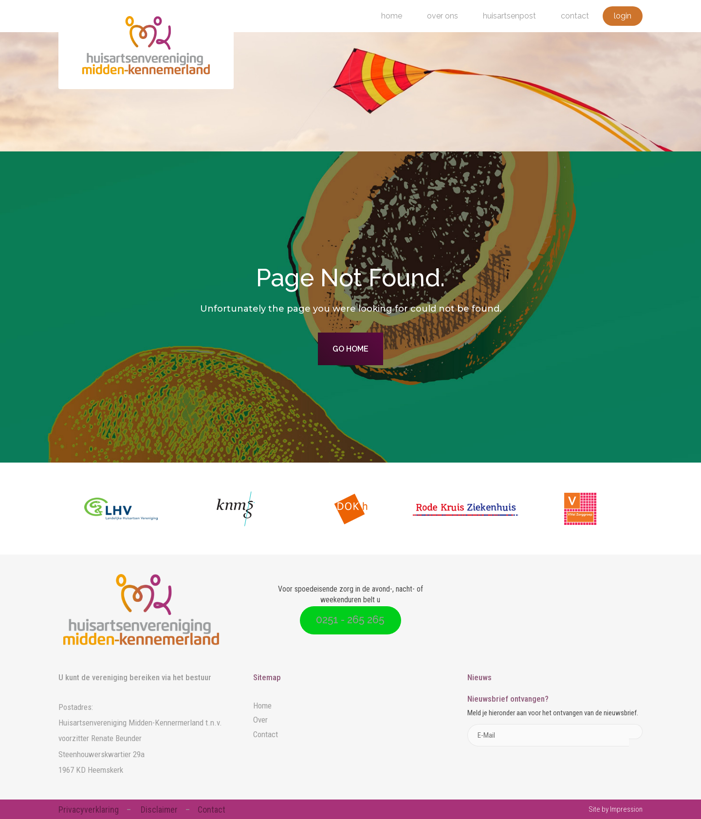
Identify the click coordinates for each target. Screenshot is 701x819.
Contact (575, 15)
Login (622, 15)
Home (391, 15)
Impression (626, 809)
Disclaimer (159, 809)
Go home (350, 349)
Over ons (442, 15)
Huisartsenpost (509, 15)
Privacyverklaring (88, 809)
